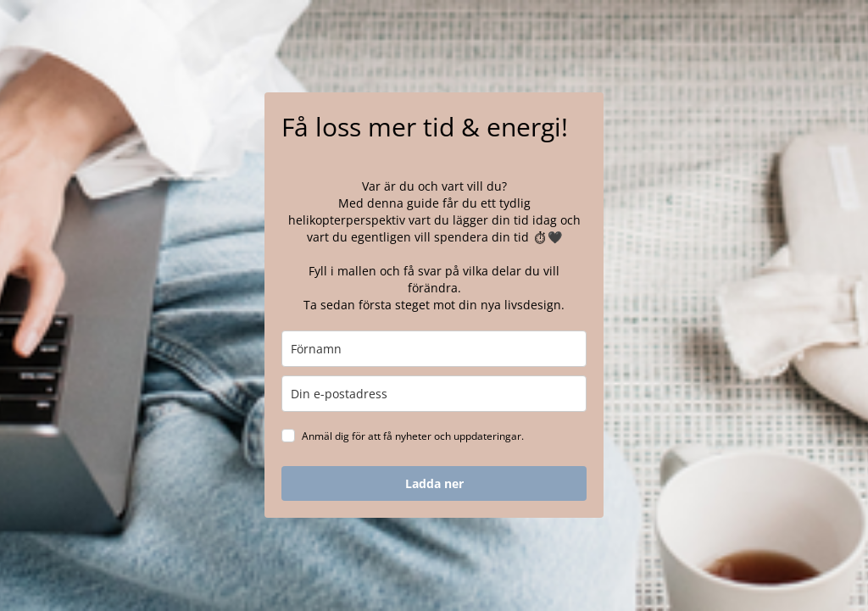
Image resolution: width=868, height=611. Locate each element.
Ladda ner (434, 483)
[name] (434, 348)
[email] (434, 393)
